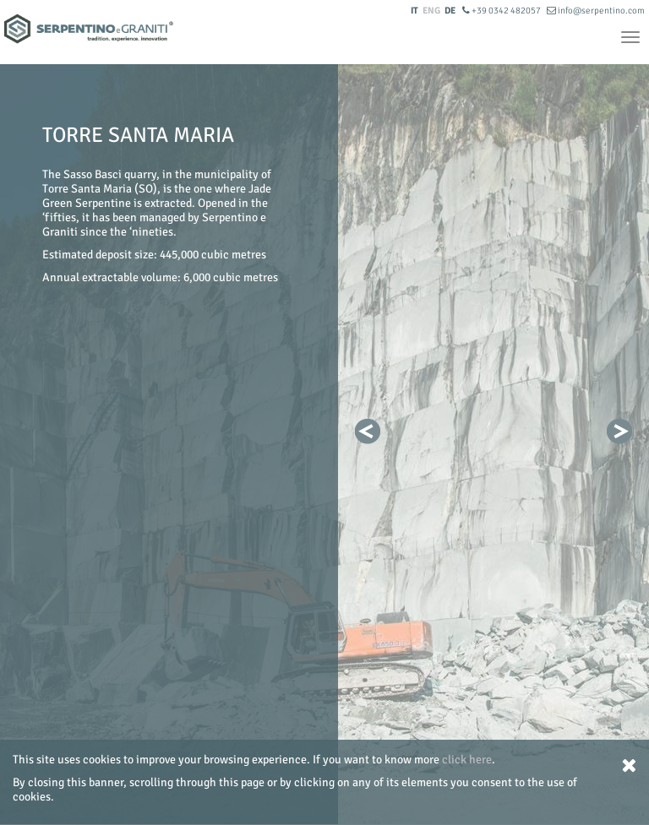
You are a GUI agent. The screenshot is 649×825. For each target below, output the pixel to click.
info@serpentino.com (596, 10)
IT (414, 10)
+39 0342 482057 (502, 10)
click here (467, 759)
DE (449, 10)
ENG (431, 10)
